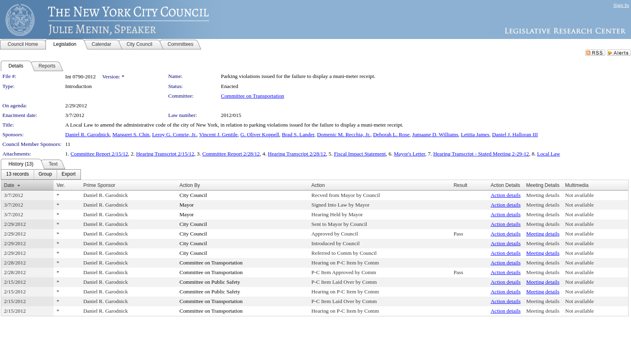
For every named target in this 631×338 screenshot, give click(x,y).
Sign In (621, 5)
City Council (193, 195)
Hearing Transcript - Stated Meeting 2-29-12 (481, 154)
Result (460, 185)
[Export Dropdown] (68, 174)
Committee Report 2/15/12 (99, 154)
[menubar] (41, 174)
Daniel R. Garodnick (87, 134)
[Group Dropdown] (45, 174)
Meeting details (543, 195)
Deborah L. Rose (391, 134)
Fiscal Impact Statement (360, 154)
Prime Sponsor (99, 185)
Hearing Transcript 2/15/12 (165, 154)
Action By (189, 185)
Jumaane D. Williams (435, 134)
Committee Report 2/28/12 (231, 154)
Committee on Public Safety (209, 282)
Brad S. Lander (298, 134)
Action (318, 185)
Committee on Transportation (252, 96)
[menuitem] (17, 174)
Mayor (186, 205)
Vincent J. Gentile (218, 134)
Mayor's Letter (409, 154)
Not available (579, 195)
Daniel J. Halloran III (515, 134)
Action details (505, 195)
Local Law (548, 154)
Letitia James (475, 134)
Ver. (60, 185)
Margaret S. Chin (130, 134)
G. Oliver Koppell (259, 134)
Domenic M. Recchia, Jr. (344, 134)
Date (9, 185)
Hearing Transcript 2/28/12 (297, 154)
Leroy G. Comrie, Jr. (174, 134)
